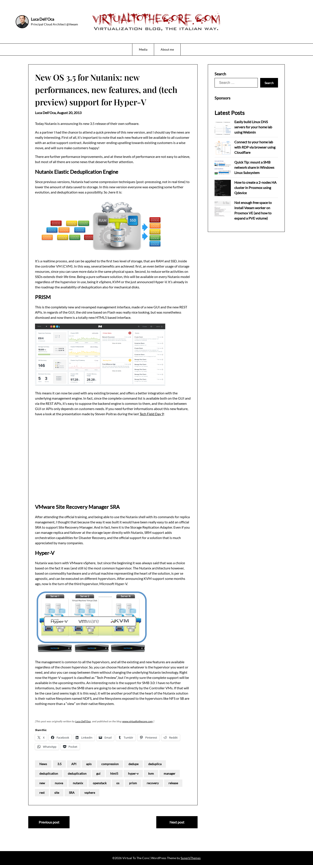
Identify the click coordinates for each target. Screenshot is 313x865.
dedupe (133, 764)
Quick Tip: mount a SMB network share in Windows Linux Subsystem (254, 167)
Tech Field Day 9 (152, 414)
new (42, 783)
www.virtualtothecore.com (137, 721)
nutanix (78, 783)
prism (133, 783)
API (73, 764)
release (173, 783)
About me (167, 49)
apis (89, 764)
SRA (72, 792)
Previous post (49, 822)
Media (143, 49)
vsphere (89, 792)
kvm (151, 773)
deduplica (154, 764)
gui (98, 773)
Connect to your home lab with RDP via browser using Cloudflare (254, 147)
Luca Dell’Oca (83, 721)
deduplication (48, 773)
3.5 (59, 764)
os (117, 783)
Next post (177, 822)
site (56, 792)
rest (42, 792)
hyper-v (133, 773)
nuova (59, 783)
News (43, 764)
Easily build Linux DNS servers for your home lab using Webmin (253, 127)
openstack (100, 783)
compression (110, 764)
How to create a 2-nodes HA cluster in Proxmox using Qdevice (255, 187)
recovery (153, 783)
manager (169, 773)
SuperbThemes (191, 858)
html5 (114, 773)
